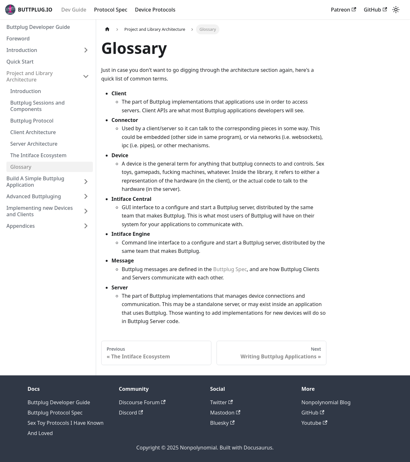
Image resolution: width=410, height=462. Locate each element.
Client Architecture (33, 132)
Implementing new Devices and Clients (39, 211)
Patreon (343, 9)
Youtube (314, 422)
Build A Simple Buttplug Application (35, 181)
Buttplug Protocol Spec (55, 412)
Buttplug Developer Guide (38, 26)
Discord (131, 412)
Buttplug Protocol (31, 120)
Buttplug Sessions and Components (37, 106)
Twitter (221, 402)
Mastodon (225, 412)
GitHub (375, 9)
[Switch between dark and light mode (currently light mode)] (396, 9)
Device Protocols (155, 9)
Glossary (20, 166)
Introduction (21, 50)
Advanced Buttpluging (33, 196)
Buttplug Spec (230, 269)
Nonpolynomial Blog (326, 402)
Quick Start (20, 61)
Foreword (18, 38)
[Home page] (107, 29)
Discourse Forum (142, 402)
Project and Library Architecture (29, 76)
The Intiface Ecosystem (38, 155)
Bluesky (222, 422)
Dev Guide (73, 9)
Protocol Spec (110, 9)
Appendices (20, 225)
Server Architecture (33, 143)
